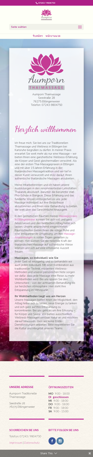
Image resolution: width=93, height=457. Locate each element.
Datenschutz (32, 442)
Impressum (15, 442)
